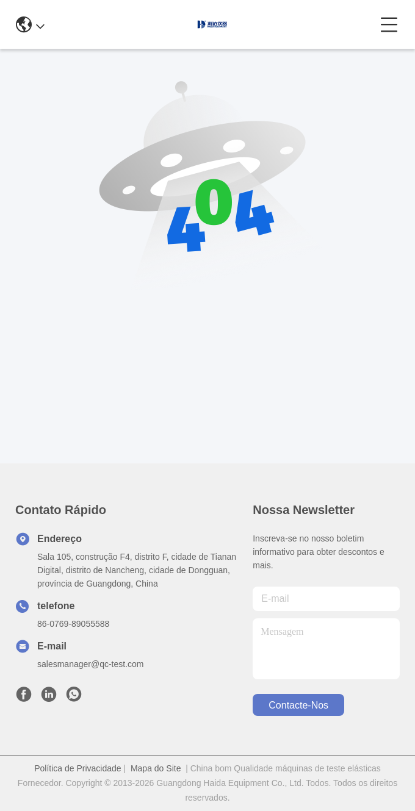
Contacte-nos (298, 705)
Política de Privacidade (77, 768)
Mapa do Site (156, 768)
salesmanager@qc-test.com (90, 664)
